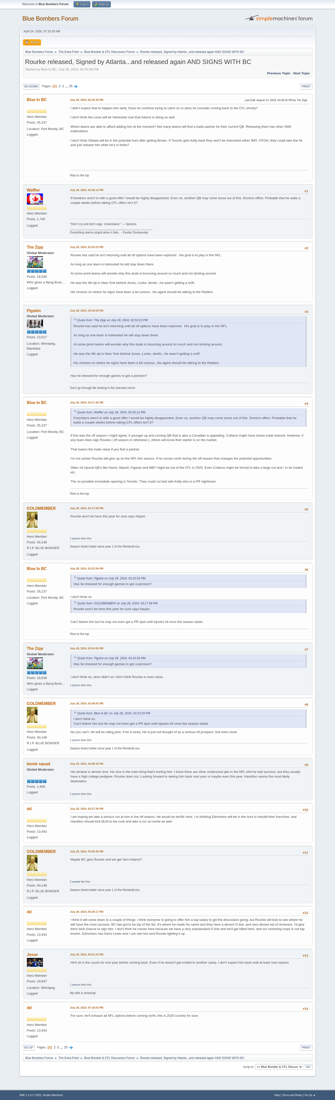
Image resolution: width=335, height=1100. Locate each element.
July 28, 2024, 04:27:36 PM (86, 808)
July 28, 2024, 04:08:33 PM (86, 763)
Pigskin (34, 311)
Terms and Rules (292, 1095)
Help (277, 1095)
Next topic (301, 73)
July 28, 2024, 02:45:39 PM (86, 99)
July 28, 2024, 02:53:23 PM (86, 247)
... (67, 86)
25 (71, 86)
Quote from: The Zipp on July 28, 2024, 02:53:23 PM (112, 320)
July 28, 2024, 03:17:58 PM (86, 508)
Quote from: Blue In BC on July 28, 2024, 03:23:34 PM (113, 713)
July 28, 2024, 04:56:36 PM (86, 851)
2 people (75, 881)
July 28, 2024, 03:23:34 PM (86, 568)
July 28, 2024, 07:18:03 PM (86, 1007)
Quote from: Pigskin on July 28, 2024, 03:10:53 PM (111, 578)
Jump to (248, 1067)
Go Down (31, 86)
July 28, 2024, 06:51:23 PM (86, 954)
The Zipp (35, 247)
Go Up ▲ (310, 1095)
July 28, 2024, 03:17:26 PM (86, 402)
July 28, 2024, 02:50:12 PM (86, 190)
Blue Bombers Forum (50, 18)
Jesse (32, 954)
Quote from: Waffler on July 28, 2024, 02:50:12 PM (111, 412)
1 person (75, 538)
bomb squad (38, 764)
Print (306, 86)
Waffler (33, 190)
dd (29, 809)
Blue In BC (37, 100)
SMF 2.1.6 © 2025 (30, 1095)
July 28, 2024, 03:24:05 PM (86, 648)
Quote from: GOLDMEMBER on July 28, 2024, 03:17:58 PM (117, 603)
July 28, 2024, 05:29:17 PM (86, 911)
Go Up (28, 1047)
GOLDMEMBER (41, 508)
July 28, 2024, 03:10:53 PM (86, 310)
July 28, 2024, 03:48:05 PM (86, 703)
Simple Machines (53, 1095)
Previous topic (279, 73)
